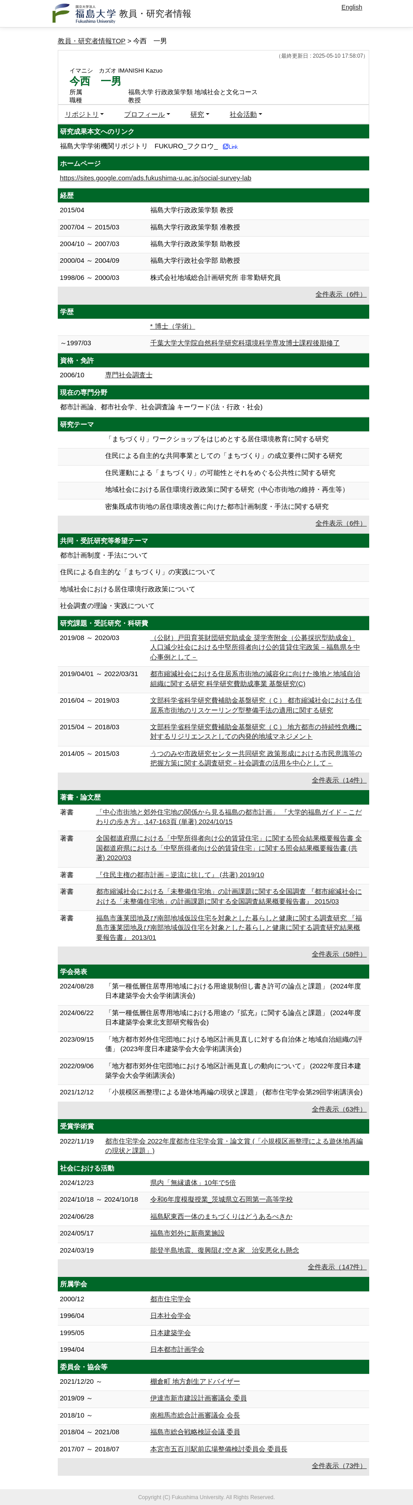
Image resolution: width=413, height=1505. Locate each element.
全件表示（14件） (339, 780)
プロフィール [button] (144, 114)
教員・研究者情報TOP (92, 41)
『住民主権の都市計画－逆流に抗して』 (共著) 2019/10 (180, 874)
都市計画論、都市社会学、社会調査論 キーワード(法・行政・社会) (161, 407)
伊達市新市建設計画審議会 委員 (198, 1398)
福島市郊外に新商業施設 (187, 1233)
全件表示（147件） (337, 1267)
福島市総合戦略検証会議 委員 (195, 1432)
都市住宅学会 (170, 1299)
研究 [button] (197, 114)
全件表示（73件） (339, 1465)
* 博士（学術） (172, 326)
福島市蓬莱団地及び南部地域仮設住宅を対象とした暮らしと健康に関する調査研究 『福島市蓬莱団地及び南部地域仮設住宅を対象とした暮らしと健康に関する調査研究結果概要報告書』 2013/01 (229, 927)
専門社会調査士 (129, 375)
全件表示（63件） (339, 1109)
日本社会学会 (170, 1315)
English (352, 7)
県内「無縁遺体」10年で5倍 (193, 1182)
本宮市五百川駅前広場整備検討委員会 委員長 (219, 1449)
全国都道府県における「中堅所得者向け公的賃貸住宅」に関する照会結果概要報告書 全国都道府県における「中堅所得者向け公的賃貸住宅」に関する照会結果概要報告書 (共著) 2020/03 (229, 847)
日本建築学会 (170, 1332)
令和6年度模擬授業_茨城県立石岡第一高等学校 (221, 1199)
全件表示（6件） (341, 294)
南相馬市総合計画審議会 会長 (195, 1415)
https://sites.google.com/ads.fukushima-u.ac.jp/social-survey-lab (155, 178)
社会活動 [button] (243, 114)
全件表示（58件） (339, 954)
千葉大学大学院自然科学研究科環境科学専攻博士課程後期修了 (245, 343)
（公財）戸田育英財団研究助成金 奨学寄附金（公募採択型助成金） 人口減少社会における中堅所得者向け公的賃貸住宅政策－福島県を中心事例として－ (255, 647)
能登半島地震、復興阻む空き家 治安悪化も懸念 (224, 1250)
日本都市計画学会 (177, 1349)
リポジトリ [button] (82, 114)
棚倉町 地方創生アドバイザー (195, 1381)
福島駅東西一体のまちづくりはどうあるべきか (221, 1216)
